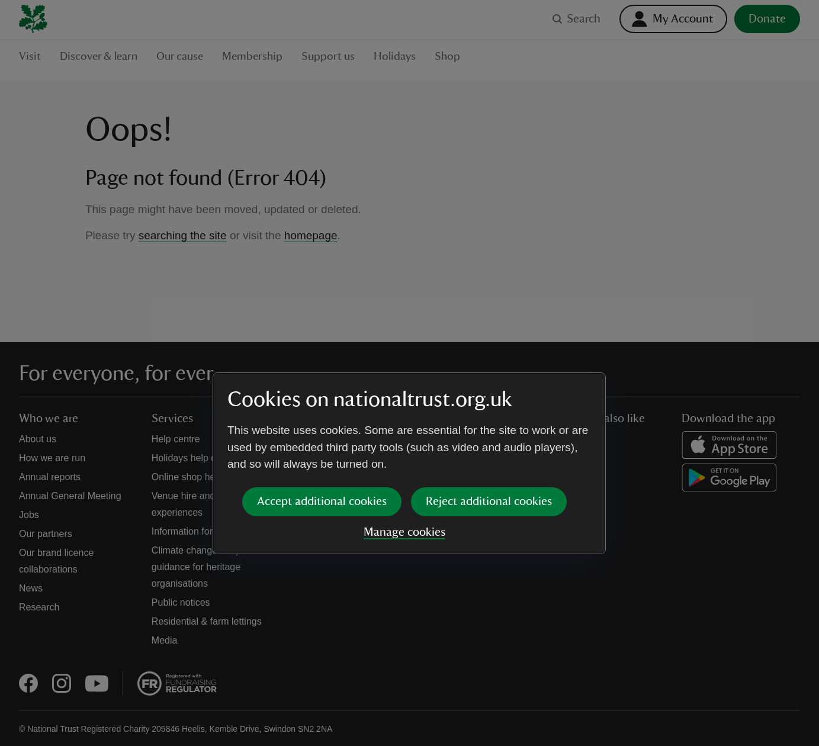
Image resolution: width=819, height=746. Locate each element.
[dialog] (409, 372)
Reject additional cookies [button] (489, 411)
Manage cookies (404, 442)
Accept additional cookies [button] (322, 411)
